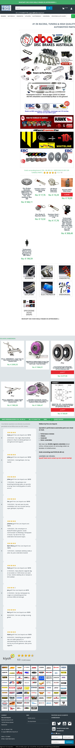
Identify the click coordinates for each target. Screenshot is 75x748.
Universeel (46, 16)
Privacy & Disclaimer (54, 747)
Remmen (3, 16)
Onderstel (20, 16)
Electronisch (36, 16)
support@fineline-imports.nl (10, 732)
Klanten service (31, 718)
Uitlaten (28, 16)
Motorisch (11, 16)
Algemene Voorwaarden (6, 747)
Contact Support (57, 419)
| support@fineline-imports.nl (36, 13)
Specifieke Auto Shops (59, 16)
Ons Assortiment (32, 721)
